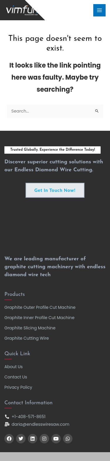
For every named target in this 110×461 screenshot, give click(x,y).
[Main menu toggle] (99, 10)
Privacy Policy (18, 387)
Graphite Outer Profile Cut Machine (40, 307)
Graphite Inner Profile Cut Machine (39, 318)
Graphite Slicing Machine (29, 328)
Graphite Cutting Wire (26, 338)
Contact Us (15, 377)
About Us (13, 367)
